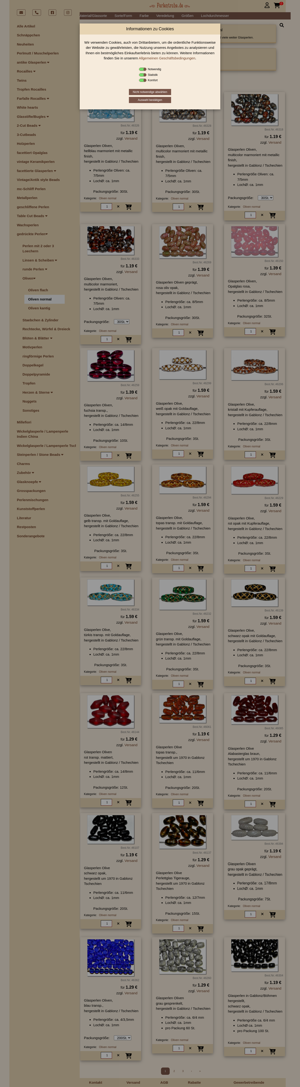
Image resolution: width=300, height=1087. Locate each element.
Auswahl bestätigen (150, 100)
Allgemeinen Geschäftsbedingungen (167, 58)
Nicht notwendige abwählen (150, 92)
